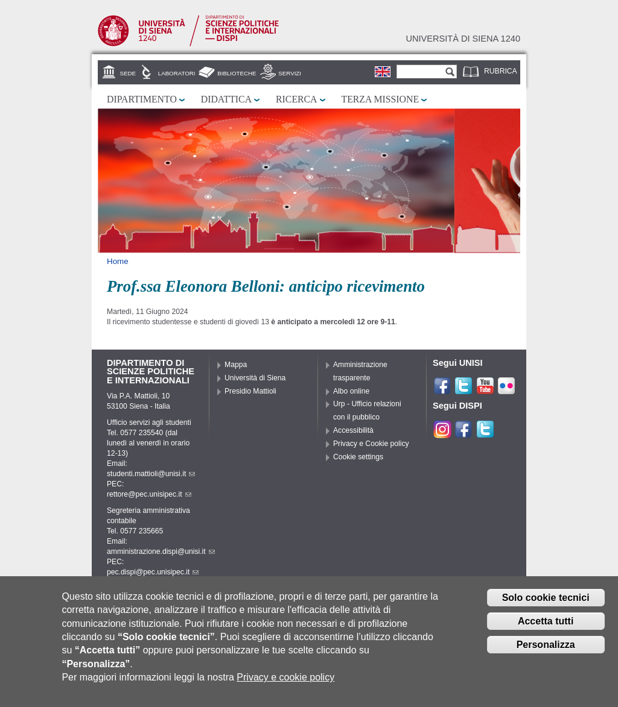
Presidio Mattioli (250, 391)
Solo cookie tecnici (546, 604)
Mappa (236, 364)
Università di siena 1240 (463, 38)
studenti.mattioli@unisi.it (151, 474)
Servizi (289, 73)
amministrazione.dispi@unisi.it (161, 551)
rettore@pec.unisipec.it (149, 494)
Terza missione (380, 99)
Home (118, 261)
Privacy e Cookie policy (371, 443)
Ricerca (296, 99)
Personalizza (546, 651)
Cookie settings (358, 457)
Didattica (226, 99)
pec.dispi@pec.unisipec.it (153, 572)
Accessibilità (353, 430)
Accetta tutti (545, 628)
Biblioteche (236, 73)
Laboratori (177, 73)
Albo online (351, 391)
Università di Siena (255, 378)
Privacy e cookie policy (285, 684)
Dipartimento (142, 99)
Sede (128, 73)
